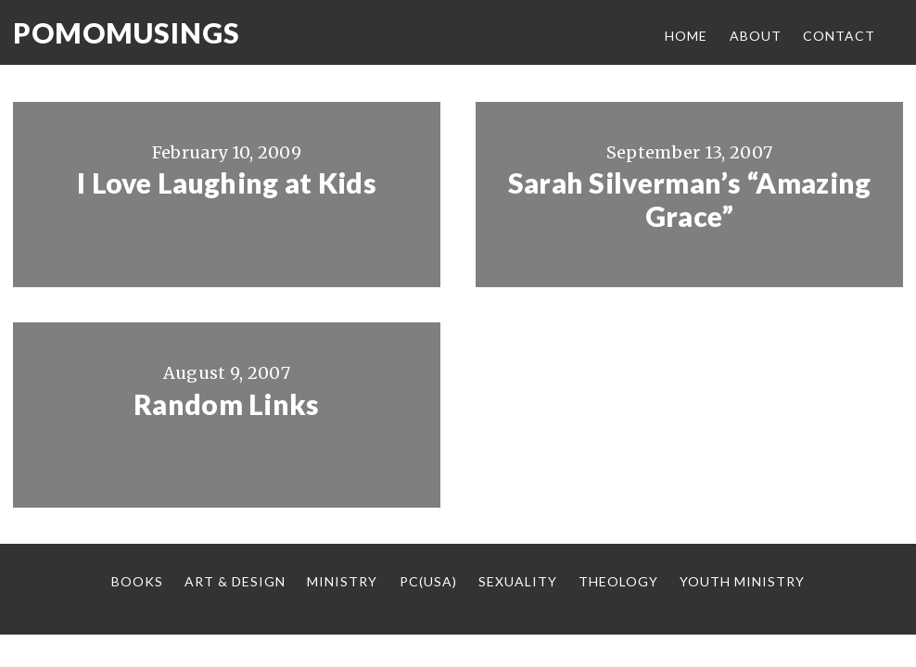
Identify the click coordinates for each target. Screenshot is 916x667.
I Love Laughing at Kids (226, 182)
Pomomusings (126, 32)
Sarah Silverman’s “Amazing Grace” (689, 199)
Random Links (227, 404)
